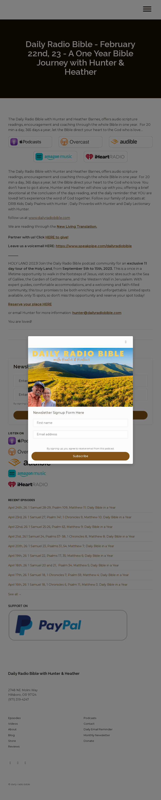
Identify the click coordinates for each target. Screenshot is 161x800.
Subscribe (80, 456)
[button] (126, 342)
